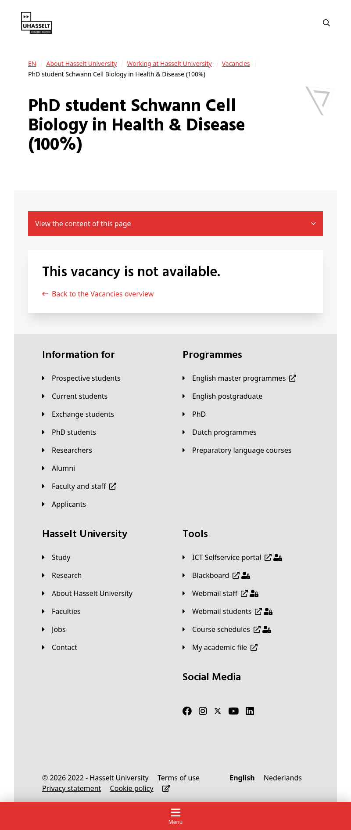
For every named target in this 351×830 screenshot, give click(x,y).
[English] (241, 777)
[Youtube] (233, 711)
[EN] (32, 63)
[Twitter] (217, 711)
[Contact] (59, 647)
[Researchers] (67, 450)
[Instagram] (203, 711)
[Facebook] (187, 711)
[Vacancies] (236, 63)
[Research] (62, 575)
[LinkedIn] (250, 711)
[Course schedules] (227, 629)
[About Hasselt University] (81, 63)
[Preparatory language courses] (237, 450)
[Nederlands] (283, 777)
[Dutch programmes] (220, 432)
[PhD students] (69, 432)
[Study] (56, 557)
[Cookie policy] (132, 788)
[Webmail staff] (220, 593)
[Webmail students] (227, 611)
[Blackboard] (216, 575)
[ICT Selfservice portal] (232, 557)
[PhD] (194, 414)
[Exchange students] (78, 414)
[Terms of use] (179, 777)
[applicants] (64, 504)
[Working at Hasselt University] (169, 63)
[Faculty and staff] (79, 486)
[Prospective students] (81, 378)
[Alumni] (58, 468)
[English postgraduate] (222, 396)
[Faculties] (61, 611)
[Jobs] (54, 629)
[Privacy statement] (71, 788)
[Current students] (74, 396)
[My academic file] (220, 647)
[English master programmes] (239, 378)
